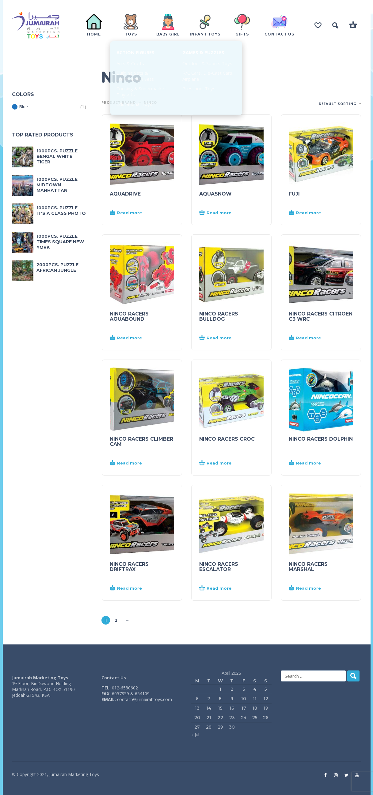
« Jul (195, 734)
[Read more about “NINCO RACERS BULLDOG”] (220, 338)
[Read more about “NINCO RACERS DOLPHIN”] (310, 463)
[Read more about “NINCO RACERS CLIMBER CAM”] (131, 463)
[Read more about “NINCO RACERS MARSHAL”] (310, 588)
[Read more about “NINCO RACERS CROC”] (220, 463)
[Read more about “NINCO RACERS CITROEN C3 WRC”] (310, 338)
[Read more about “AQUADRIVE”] (131, 213)
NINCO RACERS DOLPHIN (321, 439)
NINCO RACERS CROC (227, 439)
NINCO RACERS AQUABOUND (129, 316)
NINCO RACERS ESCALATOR (218, 566)
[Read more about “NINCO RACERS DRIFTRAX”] (131, 588)
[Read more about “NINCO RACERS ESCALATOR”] (220, 588)
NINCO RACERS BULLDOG (218, 316)
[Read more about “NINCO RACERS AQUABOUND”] (131, 338)
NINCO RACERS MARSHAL (308, 566)
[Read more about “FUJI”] (310, 213)
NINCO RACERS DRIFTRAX (129, 566)
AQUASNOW (215, 194)
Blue (20, 107)
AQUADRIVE (125, 194)
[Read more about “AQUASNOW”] (220, 213)
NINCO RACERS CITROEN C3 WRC (320, 316)
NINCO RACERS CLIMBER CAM (141, 441)
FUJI (294, 194)
